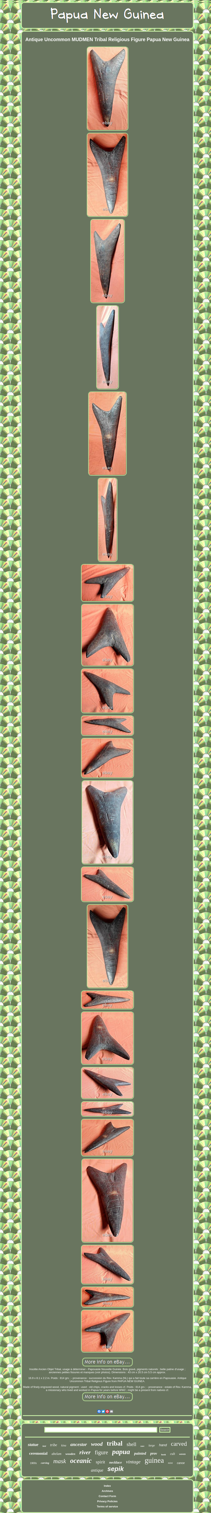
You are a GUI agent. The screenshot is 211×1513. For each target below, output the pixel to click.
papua (121, 1452)
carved (179, 1443)
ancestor (78, 1444)
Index (107, 1485)
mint (170, 1462)
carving (45, 1462)
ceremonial (38, 1453)
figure (101, 1452)
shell (131, 1444)
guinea (154, 1460)
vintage (133, 1461)
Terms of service (107, 1506)
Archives (107, 1491)
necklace (115, 1462)
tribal (114, 1443)
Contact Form (107, 1496)
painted (140, 1453)
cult (172, 1454)
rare (142, 1446)
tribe (53, 1445)
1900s (33, 1463)
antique (97, 1470)
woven (182, 1454)
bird (44, 1446)
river (84, 1452)
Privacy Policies (107, 1501)
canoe (181, 1463)
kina (63, 1445)
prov (153, 1453)
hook (163, 1454)
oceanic (80, 1460)
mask (59, 1461)
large (152, 1445)
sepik (115, 1468)
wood (97, 1444)
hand (163, 1445)
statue (33, 1444)
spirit (100, 1461)
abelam (56, 1454)
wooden (70, 1454)
